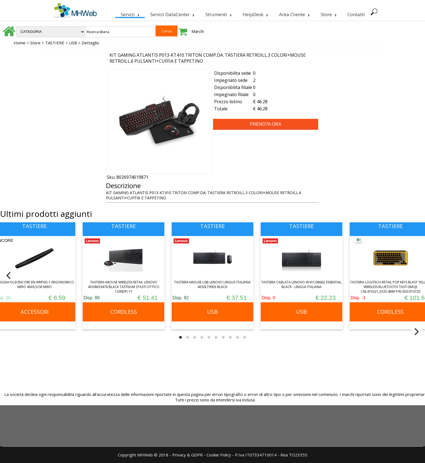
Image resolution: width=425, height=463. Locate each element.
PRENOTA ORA (265, 124)
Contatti (355, 14)
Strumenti (218, 13)
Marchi (197, 31)
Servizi (129, 13)
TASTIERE (54, 42)
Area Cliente (293, 13)
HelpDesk (255, 13)
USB (73, 42)
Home (19, 42)
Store (328, 13)
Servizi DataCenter (172, 13)
